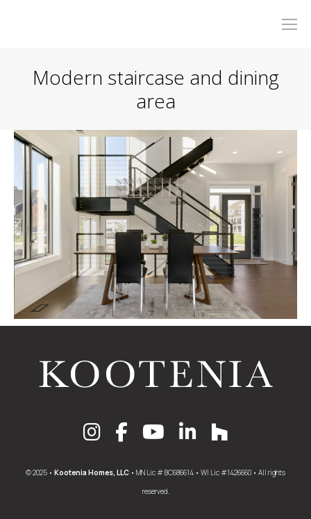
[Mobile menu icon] (289, 24)
